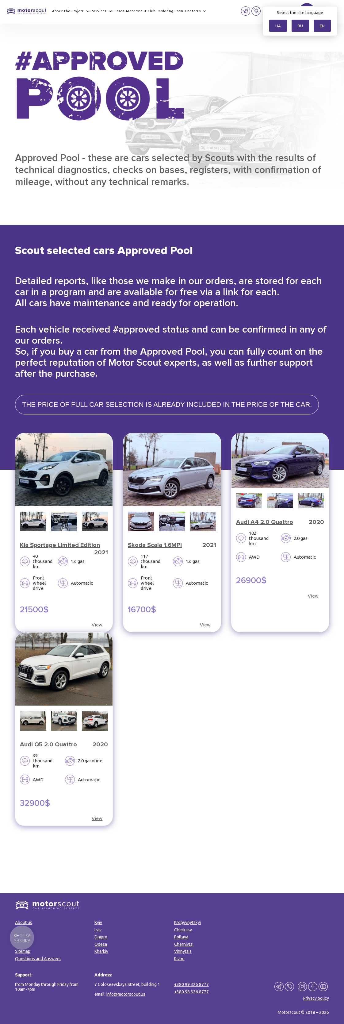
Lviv (97, 929)
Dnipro (100, 936)
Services (99, 11)
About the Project (68, 11)
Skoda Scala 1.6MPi (155, 545)
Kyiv (98, 922)
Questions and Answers (38, 958)
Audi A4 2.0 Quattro (264, 522)
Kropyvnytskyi (187, 922)
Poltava (181, 936)
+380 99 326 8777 (191, 984)
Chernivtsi (183, 944)
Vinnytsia (183, 951)
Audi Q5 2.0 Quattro (48, 744)
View (97, 624)
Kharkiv (101, 951)
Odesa (100, 944)
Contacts (193, 11)
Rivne (179, 958)
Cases (119, 11)
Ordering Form (170, 11)
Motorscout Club (141, 11)
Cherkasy (183, 929)
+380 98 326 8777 (191, 991)
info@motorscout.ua (125, 994)
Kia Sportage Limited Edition (60, 545)
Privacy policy (316, 998)
